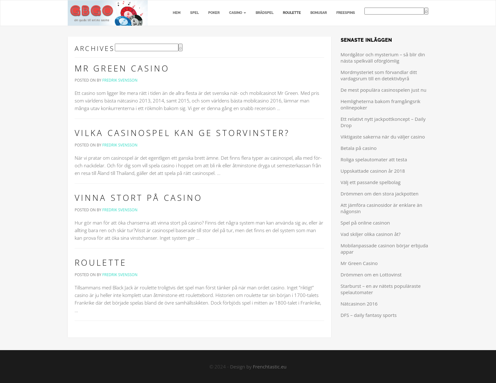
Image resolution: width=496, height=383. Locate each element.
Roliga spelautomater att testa (374, 159)
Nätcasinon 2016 (359, 303)
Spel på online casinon (365, 222)
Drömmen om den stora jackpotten (379, 193)
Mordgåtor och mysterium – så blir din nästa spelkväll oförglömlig (383, 57)
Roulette (292, 13)
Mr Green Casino (122, 68)
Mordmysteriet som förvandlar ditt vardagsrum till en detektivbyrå (379, 75)
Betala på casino (359, 148)
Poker (214, 13)
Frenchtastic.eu (270, 366)
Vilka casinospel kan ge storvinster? (182, 132)
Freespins (345, 13)
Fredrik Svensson (119, 80)
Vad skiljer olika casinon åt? (371, 234)
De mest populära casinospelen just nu (383, 90)
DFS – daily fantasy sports (369, 315)
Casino (237, 13)
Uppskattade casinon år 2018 (373, 171)
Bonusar (318, 13)
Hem (177, 13)
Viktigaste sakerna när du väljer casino (383, 136)
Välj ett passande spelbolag (371, 182)
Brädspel (264, 13)
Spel (194, 13)
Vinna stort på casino (138, 197)
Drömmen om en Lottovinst (371, 274)
